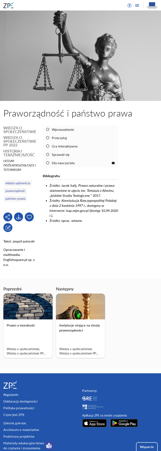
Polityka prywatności (18, 408)
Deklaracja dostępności (20, 401)
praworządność (15, 191)
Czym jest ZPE (14, 415)
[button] (129, 5)
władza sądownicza (17, 183)
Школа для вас (14, 423)
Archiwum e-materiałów (21, 430)
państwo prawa (15, 198)
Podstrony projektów (19, 436)
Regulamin (10, 394)
